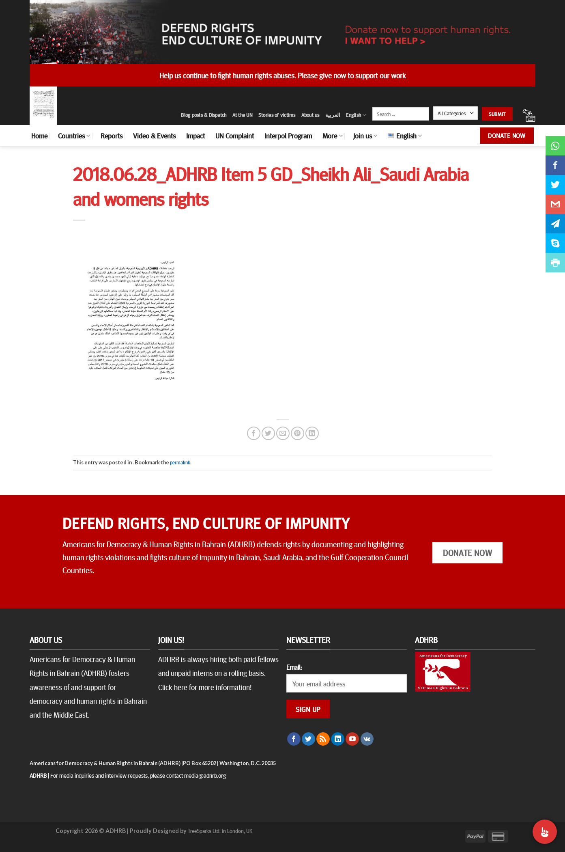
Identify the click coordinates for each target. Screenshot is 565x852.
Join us (365, 135)
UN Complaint (234, 135)
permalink (180, 462)
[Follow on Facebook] (294, 739)
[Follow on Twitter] (308, 739)
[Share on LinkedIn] (312, 433)
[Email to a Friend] (283, 433)
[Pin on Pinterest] (297, 433)
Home (39, 135)
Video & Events (154, 135)
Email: (294, 667)
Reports (111, 135)
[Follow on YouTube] (352, 739)
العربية (333, 115)
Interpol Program (288, 135)
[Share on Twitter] (268, 433)
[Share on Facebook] (253, 433)
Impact (195, 135)
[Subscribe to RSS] (323, 739)
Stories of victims (277, 115)
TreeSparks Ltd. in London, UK (220, 830)
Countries (74, 135)
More (332, 135)
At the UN (242, 115)
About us (310, 115)
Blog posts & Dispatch (203, 115)
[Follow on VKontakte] (367, 739)
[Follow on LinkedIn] (337, 739)
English (356, 115)
